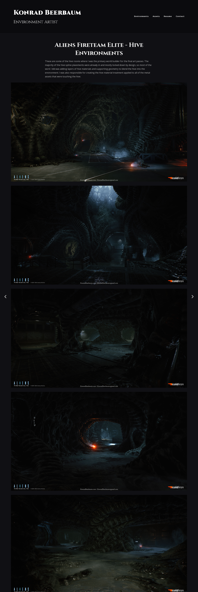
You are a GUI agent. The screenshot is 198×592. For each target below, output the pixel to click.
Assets (156, 16)
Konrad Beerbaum (47, 12)
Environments (141, 16)
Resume (168, 16)
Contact (180, 16)
